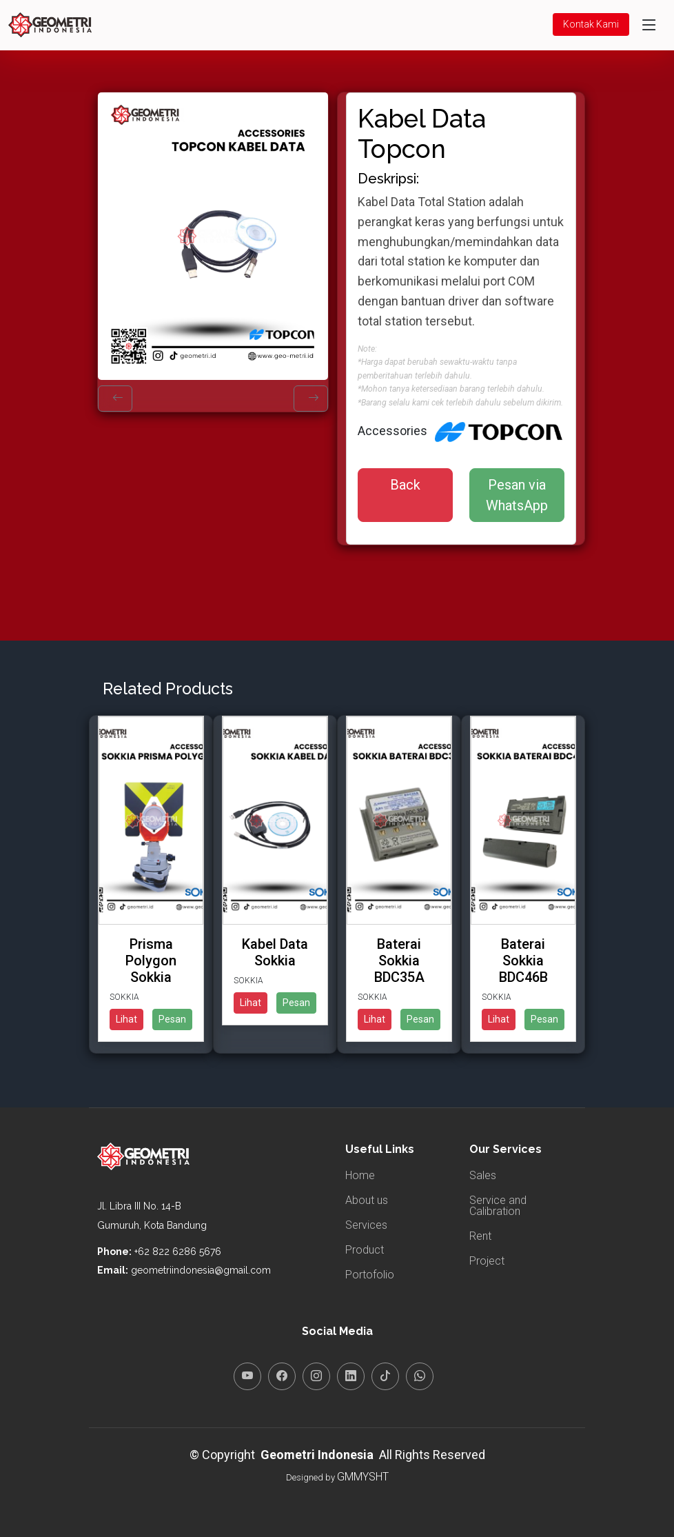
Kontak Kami (591, 24)
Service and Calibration (498, 1206)
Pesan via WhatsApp (517, 495)
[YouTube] (247, 1376)
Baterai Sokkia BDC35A (399, 960)
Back (405, 484)
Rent (480, 1236)
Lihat (126, 1019)
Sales (482, 1175)
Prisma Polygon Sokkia (150, 960)
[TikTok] (385, 1376)
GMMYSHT (363, 1476)
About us (366, 1200)
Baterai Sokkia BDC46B (523, 960)
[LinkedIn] (351, 1376)
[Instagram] (316, 1376)
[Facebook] (282, 1376)
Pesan (172, 1019)
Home (360, 1175)
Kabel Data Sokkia (275, 952)
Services (366, 1225)
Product (364, 1250)
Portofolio (369, 1274)
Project (486, 1261)
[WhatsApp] (419, 1376)
